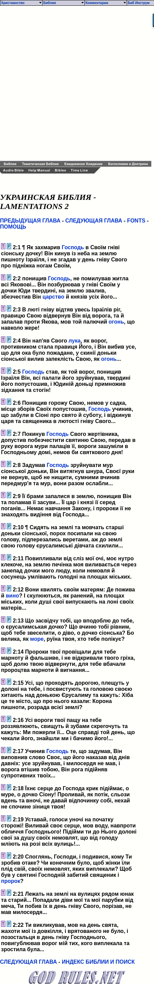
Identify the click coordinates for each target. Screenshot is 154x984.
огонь (116, 322)
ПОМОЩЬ (13, 227)
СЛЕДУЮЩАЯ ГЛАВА (93, 221)
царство (54, 297)
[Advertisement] (77, 83)
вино (12, 596)
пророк (10, 881)
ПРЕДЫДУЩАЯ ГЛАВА (30, 221)
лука (75, 341)
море (37, 639)
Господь (73, 247)
